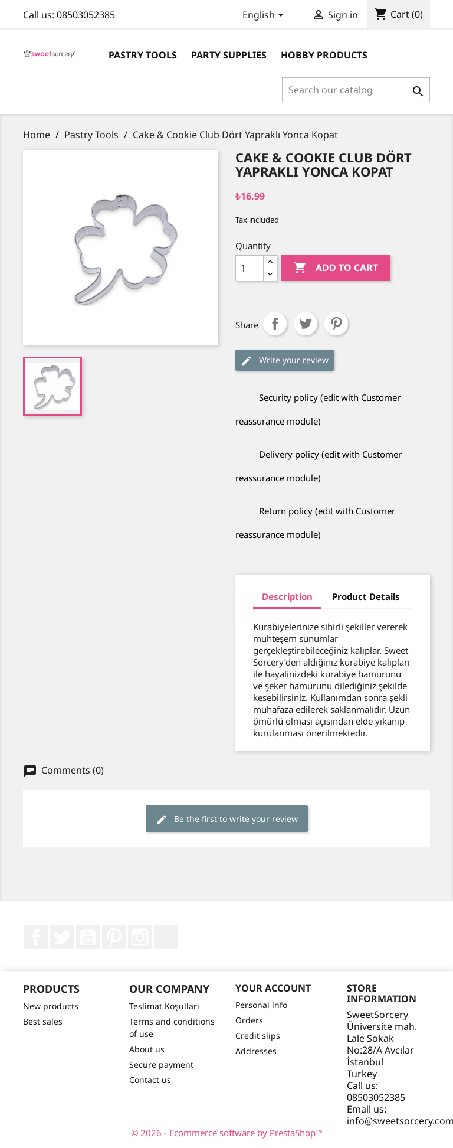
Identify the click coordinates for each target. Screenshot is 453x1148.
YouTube (88, 937)
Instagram (140, 937)
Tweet (305, 323)
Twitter (62, 937)
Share (275, 323)
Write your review (285, 360)
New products (50, 1006)
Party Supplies (229, 54)
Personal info (261, 1004)
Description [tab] (287, 596)
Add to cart (335, 268)
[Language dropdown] (265, 16)
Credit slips (257, 1035)
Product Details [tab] (366, 596)
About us (147, 1049)
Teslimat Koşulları (164, 1006)
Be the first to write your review (227, 819)
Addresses (256, 1050)
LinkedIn (166, 937)
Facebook (36, 937)
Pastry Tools (143, 54)
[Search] (356, 89)
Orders (249, 1020)
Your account (273, 987)
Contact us (150, 1079)
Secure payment (161, 1064)
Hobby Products (324, 54)
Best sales (43, 1021)
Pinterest (336, 323)
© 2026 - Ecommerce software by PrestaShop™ (227, 1133)
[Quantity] (249, 268)
